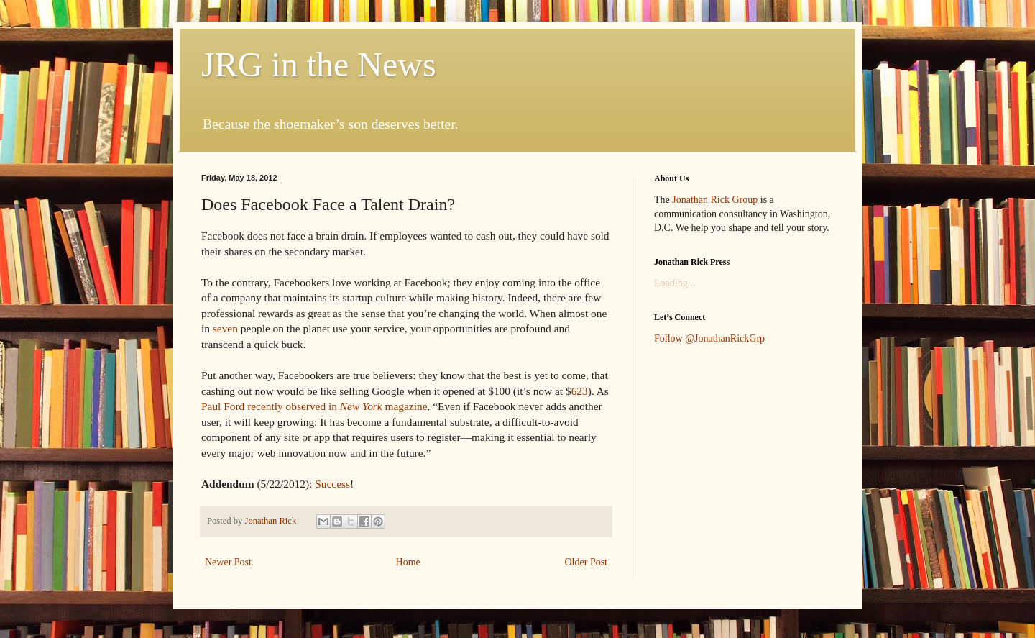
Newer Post (228, 562)
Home (408, 562)
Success (332, 484)
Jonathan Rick (271, 521)
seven (225, 328)
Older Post (586, 562)
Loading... (674, 283)
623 (579, 391)
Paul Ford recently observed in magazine (314, 406)
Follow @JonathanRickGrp (709, 338)
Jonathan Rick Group (715, 199)
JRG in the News (318, 64)
